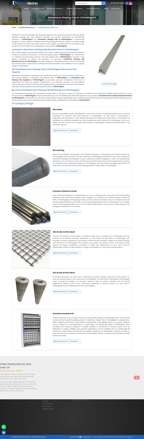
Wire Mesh (57, 109)
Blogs (106, 8)
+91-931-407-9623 (115, 3)
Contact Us (115, 8)
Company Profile (37, 8)
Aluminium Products (55, 9)
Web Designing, (98, 437)
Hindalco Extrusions (75, 9)
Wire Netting (58, 150)
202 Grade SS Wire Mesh (64, 273)
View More (75, 130)
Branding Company (125, 437)
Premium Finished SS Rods (65, 191)
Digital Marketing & (111, 437)
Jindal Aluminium (94, 9)
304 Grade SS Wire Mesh (64, 232)
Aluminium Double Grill (63, 313)
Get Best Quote (61, 130)
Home (26, 8)
